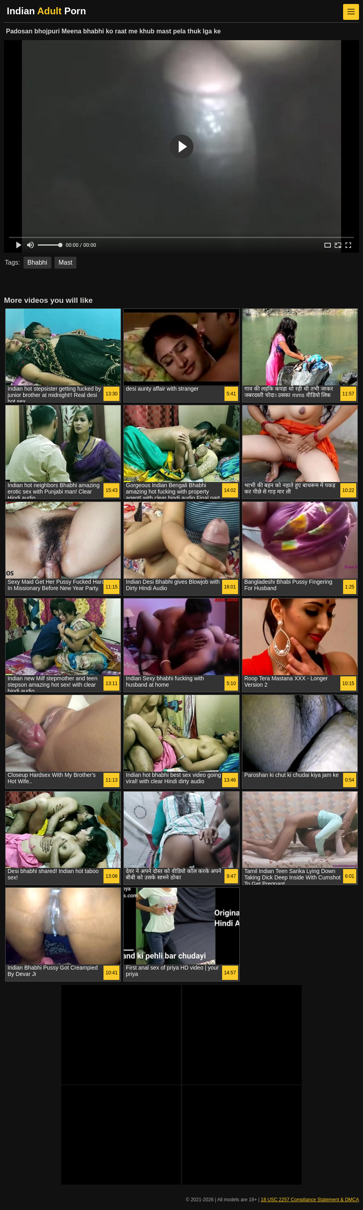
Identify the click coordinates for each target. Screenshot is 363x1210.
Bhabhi (37, 262)
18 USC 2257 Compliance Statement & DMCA (310, 1199)
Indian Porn (46, 11)
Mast (65, 262)
